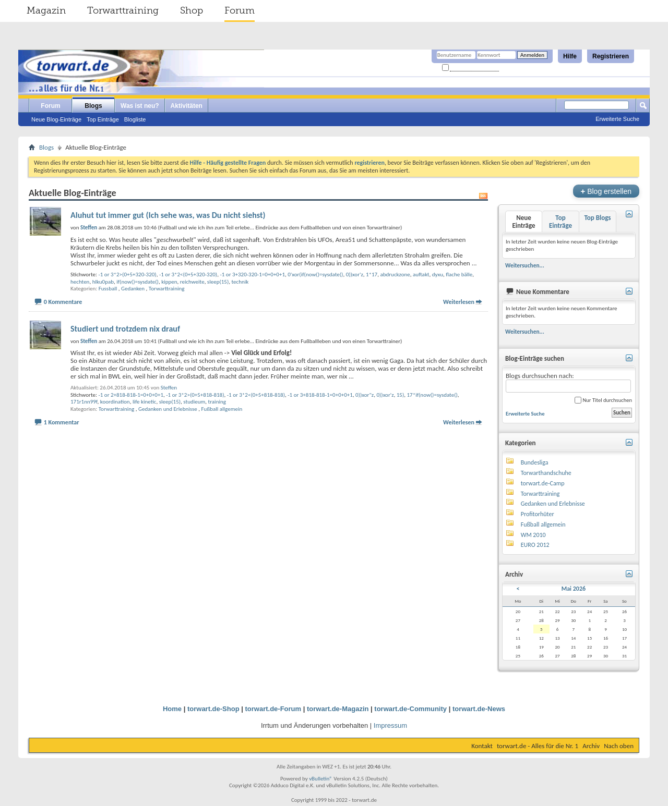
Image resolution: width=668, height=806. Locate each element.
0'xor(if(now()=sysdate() (315, 274)
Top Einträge (103, 119)
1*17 (371, 274)
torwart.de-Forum (273, 709)
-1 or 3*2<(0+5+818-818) (256, 395)
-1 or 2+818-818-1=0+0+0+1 (130, 395)
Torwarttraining (123, 10)
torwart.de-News (478, 709)
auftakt (421, 274)
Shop (191, 10)
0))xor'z (354, 274)
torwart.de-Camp (543, 483)
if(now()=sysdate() (137, 281)
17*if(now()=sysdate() (432, 395)
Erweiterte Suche (617, 119)
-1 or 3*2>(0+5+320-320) (127, 274)
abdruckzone (395, 274)
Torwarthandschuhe (546, 473)
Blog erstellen (606, 191)
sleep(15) (218, 281)
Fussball (108, 288)
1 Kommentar (61, 422)
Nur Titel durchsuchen (603, 400)
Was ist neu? (140, 105)
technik (239, 281)
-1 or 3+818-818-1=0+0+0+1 (320, 395)
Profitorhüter (537, 514)
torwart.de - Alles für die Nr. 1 (537, 746)
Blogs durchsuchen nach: (568, 382)
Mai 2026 (574, 588)
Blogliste (135, 119)
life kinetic (145, 401)
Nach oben (619, 746)
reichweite (192, 281)
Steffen (169, 387)
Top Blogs (597, 218)
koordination (115, 401)
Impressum (390, 725)
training (217, 401)
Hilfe (570, 56)
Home (172, 709)
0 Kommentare (63, 302)
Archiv (591, 746)
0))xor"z (364, 395)
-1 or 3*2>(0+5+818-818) (195, 395)
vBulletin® (320, 778)
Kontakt (482, 746)
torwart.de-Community (410, 709)
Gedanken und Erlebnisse (167, 409)
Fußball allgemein (222, 409)
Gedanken (133, 288)
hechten (79, 281)
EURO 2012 (535, 544)
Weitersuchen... (524, 265)
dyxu (437, 274)
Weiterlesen (458, 302)
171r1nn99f (84, 401)
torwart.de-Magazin (337, 709)
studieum (194, 401)
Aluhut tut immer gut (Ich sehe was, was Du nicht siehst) (168, 215)
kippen (169, 281)
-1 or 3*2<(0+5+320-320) (188, 274)
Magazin (46, 10)
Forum (239, 10)
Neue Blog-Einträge (56, 119)
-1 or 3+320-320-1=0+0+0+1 (252, 274)
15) (400, 395)
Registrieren (610, 56)
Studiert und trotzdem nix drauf (125, 329)
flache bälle (459, 274)
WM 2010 (533, 535)
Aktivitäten (186, 105)
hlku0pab (103, 281)
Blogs (93, 105)
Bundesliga (534, 462)
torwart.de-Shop (213, 709)
